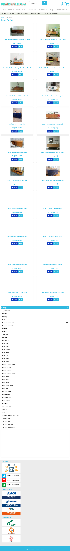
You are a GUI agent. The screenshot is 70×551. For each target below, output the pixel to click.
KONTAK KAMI (20, 10)
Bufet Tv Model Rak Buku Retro (52, 208)
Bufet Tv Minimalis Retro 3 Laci (17, 264)
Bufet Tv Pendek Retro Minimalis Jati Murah (17, 39)
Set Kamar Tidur (7, 406)
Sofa (3, 412)
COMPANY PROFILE (7, 10)
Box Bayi (4, 316)
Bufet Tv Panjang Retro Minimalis (17, 180)
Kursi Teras (5, 361)
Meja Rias (5, 388)
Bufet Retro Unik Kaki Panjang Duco (53, 292)
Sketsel (4, 409)
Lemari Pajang (6, 367)
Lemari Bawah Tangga (8, 364)
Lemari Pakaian (6, 370)
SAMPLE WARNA (36, 13)
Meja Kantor (5, 379)
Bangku (4, 313)
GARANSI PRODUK (22, 13)
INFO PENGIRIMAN (61, 10)
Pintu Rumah (6, 400)
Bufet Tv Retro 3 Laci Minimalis (17, 152)
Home (2, 17)
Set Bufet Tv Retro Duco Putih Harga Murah (53, 96)
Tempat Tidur (6, 421)
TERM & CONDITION (7, 13)
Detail (14, 46)
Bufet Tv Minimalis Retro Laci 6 (52, 236)
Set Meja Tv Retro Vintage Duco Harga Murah (52, 39)
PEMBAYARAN (42, 10)
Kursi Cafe (5, 343)
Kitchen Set (5, 340)
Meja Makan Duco (7, 385)
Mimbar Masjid (6, 391)
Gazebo (4, 328)
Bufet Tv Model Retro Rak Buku (17, 208)
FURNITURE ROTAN (8, 325)
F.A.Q (51, 10)
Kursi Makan (5, 352)
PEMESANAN (32, 10)
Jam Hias (5, 334)
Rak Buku (5, 403)
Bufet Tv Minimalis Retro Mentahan (17, 236)
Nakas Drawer (6, 394)
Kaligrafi (4, 337)
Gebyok (4, 331)
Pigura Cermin (6, 397)
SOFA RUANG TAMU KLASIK (10, 415)
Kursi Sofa (5, 355)
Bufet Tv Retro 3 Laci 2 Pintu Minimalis (52, 152)
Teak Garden (6, 418)
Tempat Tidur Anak (7, 424)
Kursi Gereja (5, 346)
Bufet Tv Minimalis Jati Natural (52, 264)
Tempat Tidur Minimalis (8, 427)
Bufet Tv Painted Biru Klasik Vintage (53, 180)
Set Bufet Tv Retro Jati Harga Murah (17, 96)
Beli (20, 46)
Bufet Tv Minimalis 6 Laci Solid (17, 292)
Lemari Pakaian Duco (8, 373)
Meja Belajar (5, 376)
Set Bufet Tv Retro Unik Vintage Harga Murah (52, 68)
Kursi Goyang (6, 349)
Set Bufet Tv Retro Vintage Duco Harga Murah (17, 68)
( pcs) (62, 4)
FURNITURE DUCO (8, 322)
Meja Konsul (5, 382)
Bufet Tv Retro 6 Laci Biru (17, 124)
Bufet (3, 319)
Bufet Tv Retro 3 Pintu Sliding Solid (53, 124)
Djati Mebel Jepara (39, 549)
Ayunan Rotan (6, 311)
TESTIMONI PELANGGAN (51, 13)
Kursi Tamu (5, 358)
